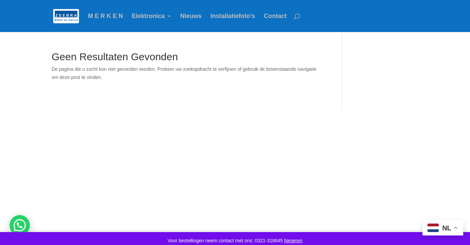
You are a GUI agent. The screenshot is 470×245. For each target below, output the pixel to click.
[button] (20, 225)
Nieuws (191, 16)
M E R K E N (105, 16)
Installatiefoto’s (233, 16)
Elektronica (148, 16)
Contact (275, 16)
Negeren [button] (293, 240)
